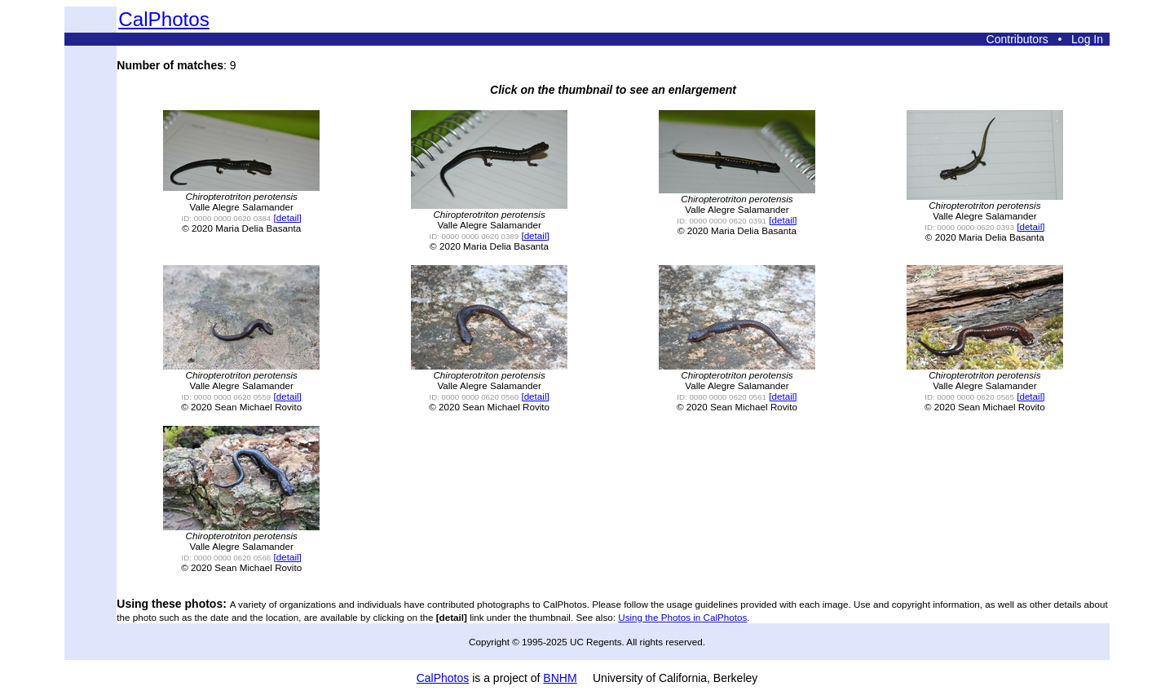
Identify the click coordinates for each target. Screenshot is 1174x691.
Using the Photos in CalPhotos (682, 617)
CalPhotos (164, 19)
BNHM (559, 677)
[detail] (288, 217)
